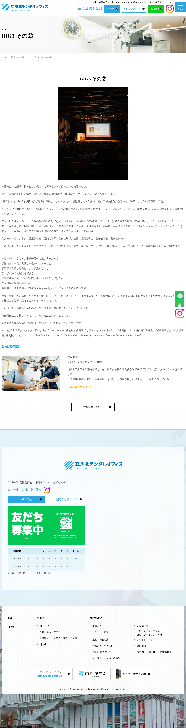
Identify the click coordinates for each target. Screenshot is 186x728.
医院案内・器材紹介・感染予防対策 (58, 638)
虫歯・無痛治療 (100, 639)
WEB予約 (110, 8)
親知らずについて (101, 652)
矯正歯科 (141, 646)
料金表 (43, 644)
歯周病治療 (142, 626)
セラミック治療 (100, 632)
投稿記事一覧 (90, 407)
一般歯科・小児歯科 (102, 646)
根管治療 (97, 626)
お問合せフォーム (133, 8)
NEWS (11, 627)
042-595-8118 (92, 8)
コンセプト (45, 626)
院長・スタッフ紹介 (50, 632)
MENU (180, 7)
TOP (4, 57)
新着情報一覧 (17, 57)
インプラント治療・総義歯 (106, 658)
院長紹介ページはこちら (81, 386)
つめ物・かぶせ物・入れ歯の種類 (154, 652)
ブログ (32, 57)
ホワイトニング (145, 639)
